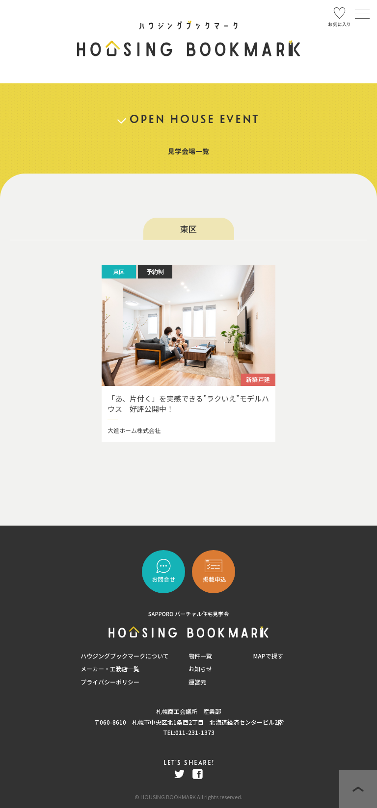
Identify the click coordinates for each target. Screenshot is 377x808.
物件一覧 (200, 656)
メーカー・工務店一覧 (110, 668)
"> (213, 571)
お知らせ (200, 668)
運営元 (197, 682)
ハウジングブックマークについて (125, 656)
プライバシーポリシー (110, 682)
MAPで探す (268, 656)
